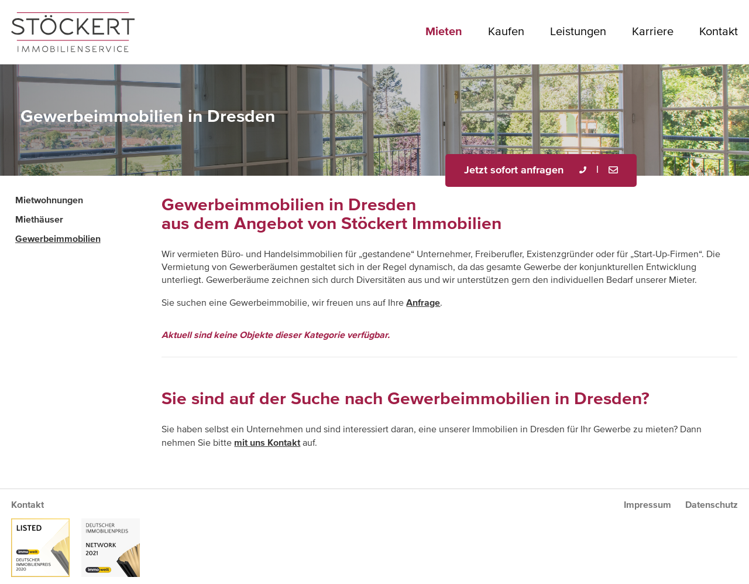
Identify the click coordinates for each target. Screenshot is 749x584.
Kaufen (506, 32)
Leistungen (578, 32)
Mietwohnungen (49, 200)
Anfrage (423, 303)
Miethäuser (39, 219)
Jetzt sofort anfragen (514, 170)
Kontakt (718, 32)
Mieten (443, 31)
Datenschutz (711, 505)
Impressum (647, 505)
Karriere (653, 32)
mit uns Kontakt (267, 443)
